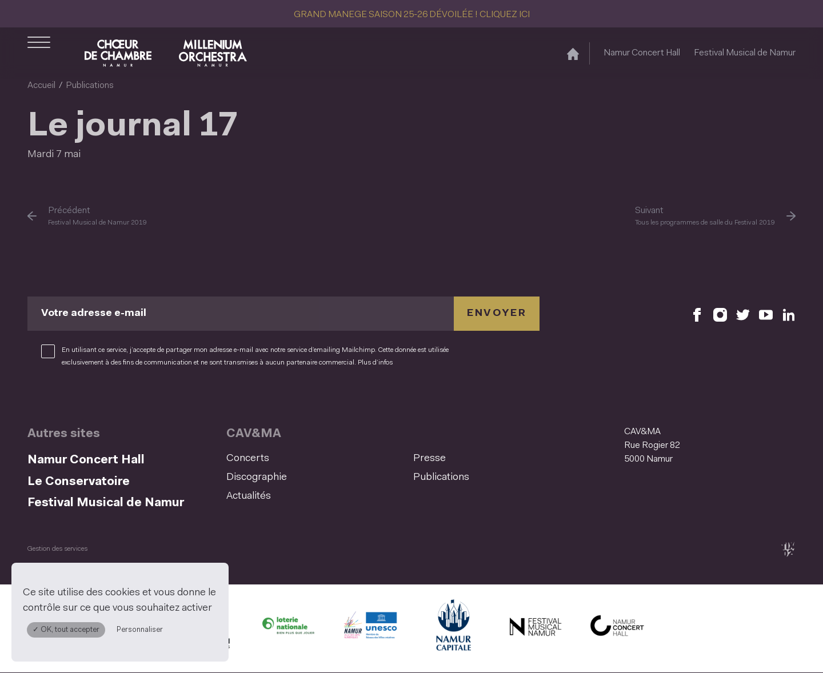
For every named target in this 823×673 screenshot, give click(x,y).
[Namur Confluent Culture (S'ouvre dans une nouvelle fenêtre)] (370, 628)
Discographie (256, 477)
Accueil (41, 85)
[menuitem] (316, 459)
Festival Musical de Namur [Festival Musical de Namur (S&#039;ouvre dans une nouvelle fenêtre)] (745, 53)
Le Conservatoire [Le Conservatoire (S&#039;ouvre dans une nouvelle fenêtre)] (78, 482)
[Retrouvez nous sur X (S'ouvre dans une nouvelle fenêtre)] (743, 314)
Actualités (248, 496)
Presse (429, 459)
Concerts (247, 459)
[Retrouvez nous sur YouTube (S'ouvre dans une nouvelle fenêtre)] (765, 314)
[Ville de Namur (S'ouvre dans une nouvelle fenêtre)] (452, 628)
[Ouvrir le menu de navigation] (38, 53)
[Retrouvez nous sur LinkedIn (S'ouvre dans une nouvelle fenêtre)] (788, 314)
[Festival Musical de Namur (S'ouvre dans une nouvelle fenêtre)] (535, 628)
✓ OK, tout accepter (66, 630)
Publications (90, 85)
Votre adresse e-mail (93, 314)
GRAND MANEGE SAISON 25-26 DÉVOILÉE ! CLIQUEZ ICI (412, 14)
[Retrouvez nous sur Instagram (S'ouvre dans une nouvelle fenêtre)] (720, 314)
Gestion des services (57, 549)
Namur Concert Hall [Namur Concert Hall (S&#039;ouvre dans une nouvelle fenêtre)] (642, 53)
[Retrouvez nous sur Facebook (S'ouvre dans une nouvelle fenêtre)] (697, 314)
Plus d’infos (375, 362)
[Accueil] (573, 53)
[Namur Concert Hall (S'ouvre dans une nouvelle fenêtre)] (617, 628)
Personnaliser (140, 630)
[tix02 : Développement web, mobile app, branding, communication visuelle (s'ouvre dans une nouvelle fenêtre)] (788, 549)
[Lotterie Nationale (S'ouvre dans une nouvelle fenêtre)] (288, 628)
